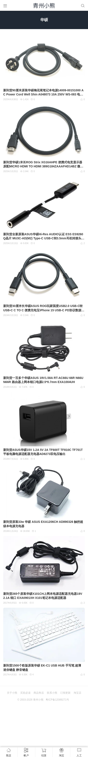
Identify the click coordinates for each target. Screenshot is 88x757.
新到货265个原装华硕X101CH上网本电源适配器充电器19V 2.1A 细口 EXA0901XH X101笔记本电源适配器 (42, 596)
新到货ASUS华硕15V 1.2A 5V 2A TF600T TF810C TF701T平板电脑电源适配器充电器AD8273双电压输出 (43, 452)
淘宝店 (77, 692)
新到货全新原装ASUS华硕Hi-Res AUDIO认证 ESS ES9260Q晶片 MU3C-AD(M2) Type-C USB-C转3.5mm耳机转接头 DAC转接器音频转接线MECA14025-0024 (43, 236)
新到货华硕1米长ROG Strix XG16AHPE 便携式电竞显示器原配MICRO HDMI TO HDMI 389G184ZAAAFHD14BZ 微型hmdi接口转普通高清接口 (43, 164)
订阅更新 (65, 692)
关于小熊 (12, 692)
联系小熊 (52, 692)
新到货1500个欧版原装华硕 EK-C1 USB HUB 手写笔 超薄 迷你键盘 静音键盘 (42, 667)
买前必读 (25, 692)
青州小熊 (38, 699)
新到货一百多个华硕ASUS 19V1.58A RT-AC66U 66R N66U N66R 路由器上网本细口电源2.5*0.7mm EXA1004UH (43, 380)
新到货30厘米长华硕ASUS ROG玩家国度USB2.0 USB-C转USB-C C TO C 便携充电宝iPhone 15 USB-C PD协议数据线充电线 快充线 (43, 308)
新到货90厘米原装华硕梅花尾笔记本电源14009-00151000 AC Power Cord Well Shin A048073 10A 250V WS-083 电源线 (43, 93)
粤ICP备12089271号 (57, 699)
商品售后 (39, 692)
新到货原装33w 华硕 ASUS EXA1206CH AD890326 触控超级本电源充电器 (43, 524)
